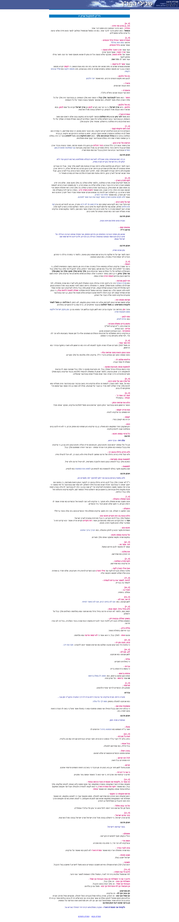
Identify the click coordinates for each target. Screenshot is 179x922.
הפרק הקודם (83, 916)
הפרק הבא (96, 916)
